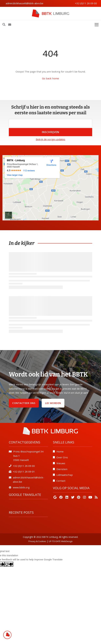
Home (60, 451)
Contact (60, 480)
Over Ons (62, 457)
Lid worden (53, 403)
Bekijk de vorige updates (50, 139)
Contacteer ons (23, 403)
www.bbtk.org (21, 487)
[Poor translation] (9, 564)
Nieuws (60, 463)
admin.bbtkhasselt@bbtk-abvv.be (24, 3)
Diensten (61, 469)
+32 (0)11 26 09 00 (86, 3)
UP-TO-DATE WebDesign (61, 541)
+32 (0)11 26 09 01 (24, 471)
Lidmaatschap (64, 474)
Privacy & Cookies (37, 541)
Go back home (50, 78)
